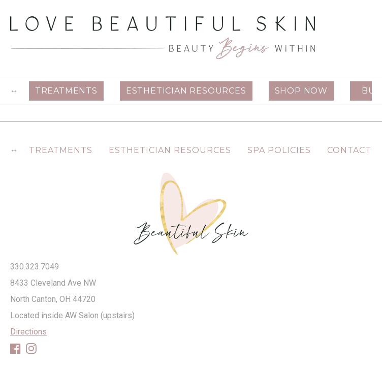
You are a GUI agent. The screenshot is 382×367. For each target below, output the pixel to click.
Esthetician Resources (186, 91)
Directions (28, 332)
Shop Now (301, 91)
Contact (349, 150)
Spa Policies (279, 150)
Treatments (66, 91)
